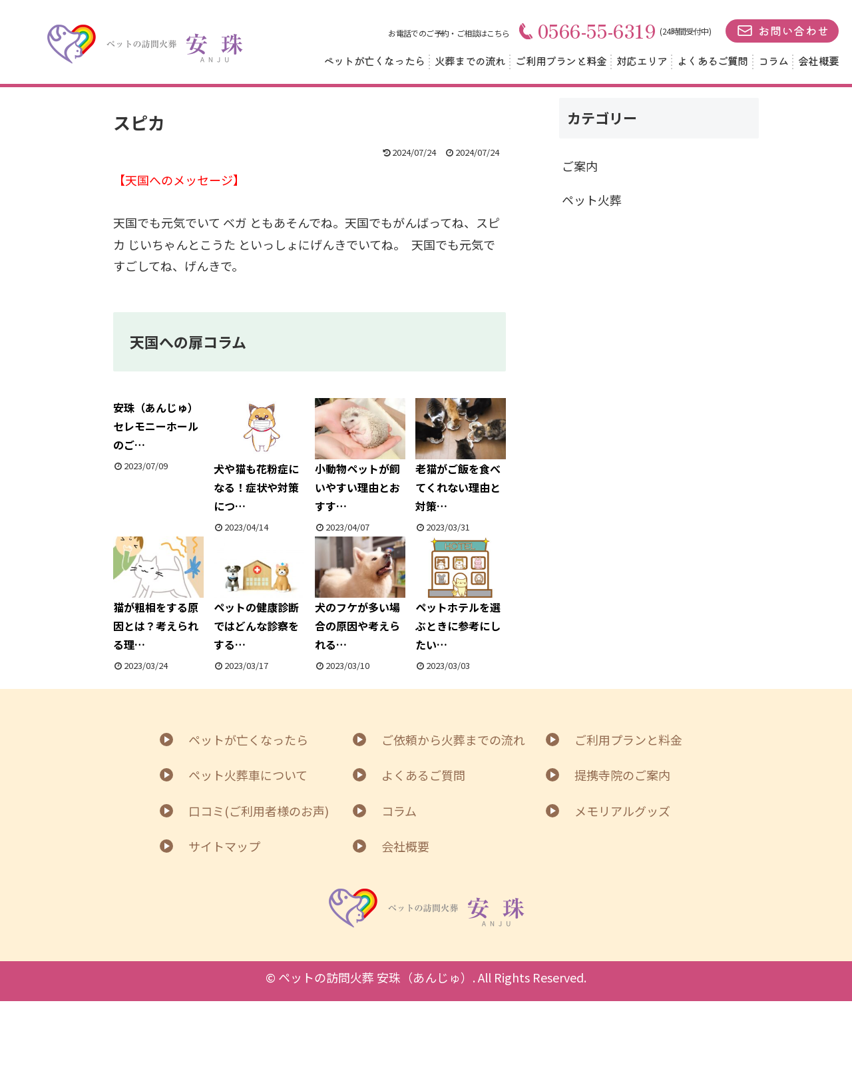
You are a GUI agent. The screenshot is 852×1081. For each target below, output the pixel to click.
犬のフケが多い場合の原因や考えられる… (360, 595)
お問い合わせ (793, 30)
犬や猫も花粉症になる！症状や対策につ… (259, 456)
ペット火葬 (592, 199)
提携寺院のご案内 (622, 774)
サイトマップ (224, 846)
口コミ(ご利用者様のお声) (258, 810)
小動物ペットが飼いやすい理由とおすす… (360, 456)
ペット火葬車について (248, 774)
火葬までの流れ (470, 61)
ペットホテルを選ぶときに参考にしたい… (460, 595)
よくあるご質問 (712, 61)
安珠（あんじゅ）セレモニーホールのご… (155, 426)
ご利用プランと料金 (560, 61)
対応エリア (641, 61)
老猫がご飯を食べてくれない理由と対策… (460, 456)
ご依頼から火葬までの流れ (453, 739)
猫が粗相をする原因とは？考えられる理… (158, 595)
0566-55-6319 (587, 30)
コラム (773, 61)
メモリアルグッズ (622, 810)
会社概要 (818, 61)
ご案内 (580, 165)
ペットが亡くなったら (374, 61)
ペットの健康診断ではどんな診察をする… (259, 595)
